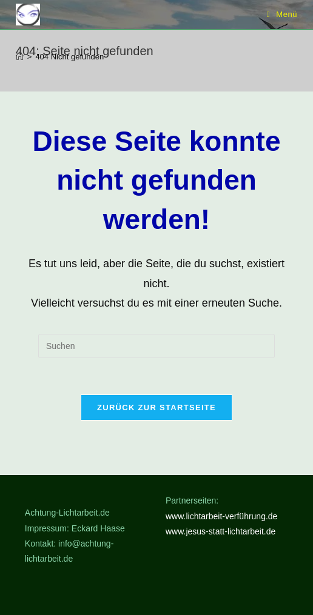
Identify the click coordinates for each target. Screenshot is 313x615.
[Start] (20, 56)
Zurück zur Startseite (156, 407)
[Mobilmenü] (282, 14)
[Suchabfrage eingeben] (156, 346)
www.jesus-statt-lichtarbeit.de (220, 531)
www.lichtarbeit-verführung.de (221, 516)
